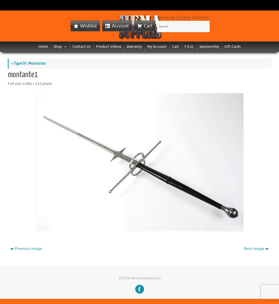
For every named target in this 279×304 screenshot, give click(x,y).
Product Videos (108, 46)
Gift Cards (232, 46)
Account (120, 26)
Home (43, 46)
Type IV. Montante (28, 63)
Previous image (26, 248)
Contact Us (81, 46)
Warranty (134, 46)
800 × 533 (33, 84)
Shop (60, 46)
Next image (256, 248)
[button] (64, 46)
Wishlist (88, 26)
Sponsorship (209, 46)
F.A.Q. (189, 46)
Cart (148, 26)
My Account (157, 46)
